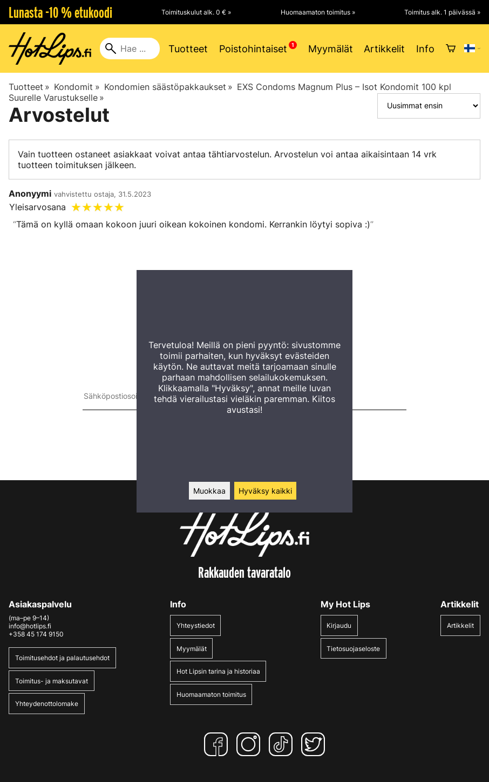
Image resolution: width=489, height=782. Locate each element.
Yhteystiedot (195, 625)
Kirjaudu (339, 625)
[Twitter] (315, 744)
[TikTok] (283, 744)
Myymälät (330, 48)
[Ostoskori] (451, 48)
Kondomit (76, 86)
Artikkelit (384, 48)
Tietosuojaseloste (353, 649)
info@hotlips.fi (30, 626)
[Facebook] (218, 744)
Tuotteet (188, 48)
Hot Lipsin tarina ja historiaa (218, 671)
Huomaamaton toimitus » (318, 12)
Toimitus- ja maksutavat (51, 681)
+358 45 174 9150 (36, 634)
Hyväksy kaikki (265, 490)
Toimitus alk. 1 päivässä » (442, 12)
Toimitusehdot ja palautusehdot (62, 658)
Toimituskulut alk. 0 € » (196, 12)
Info (425, 48)
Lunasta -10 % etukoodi (60, 12)
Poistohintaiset (253, 48)
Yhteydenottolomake (46, 704)
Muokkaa (209, 490)
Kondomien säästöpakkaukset (168, 86)
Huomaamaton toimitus (211, 694)
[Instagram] (250, 744)
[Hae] (130, 48)
